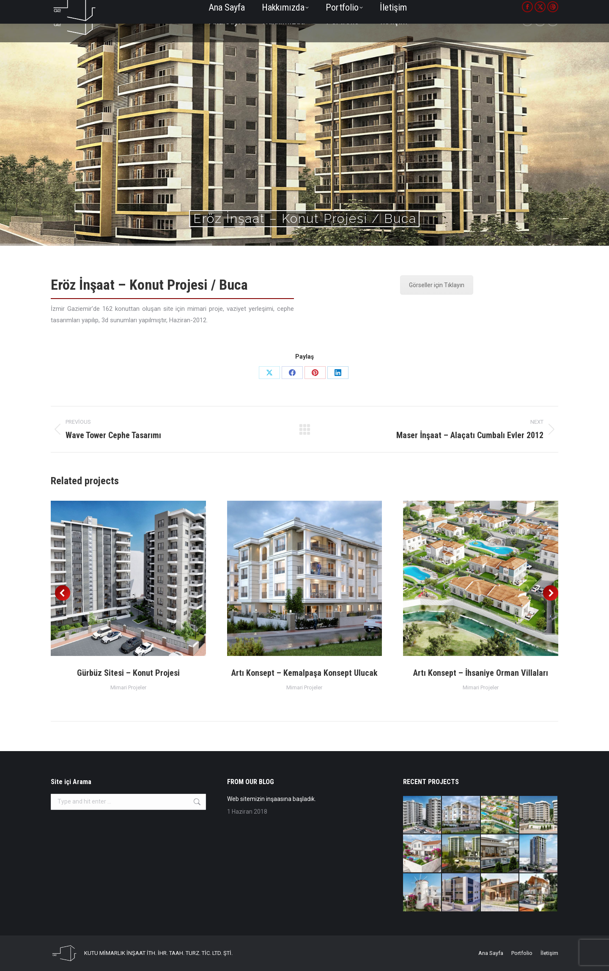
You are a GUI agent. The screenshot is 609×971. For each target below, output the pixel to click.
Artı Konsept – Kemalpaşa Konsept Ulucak (304, 673)
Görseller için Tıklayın (436, 285)
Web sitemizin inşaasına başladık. (271, 798)
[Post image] (128, 578)
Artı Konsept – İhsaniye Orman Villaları (480, 673)
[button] (62, 593)
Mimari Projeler (128, 687)
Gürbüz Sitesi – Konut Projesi (128, 673)
